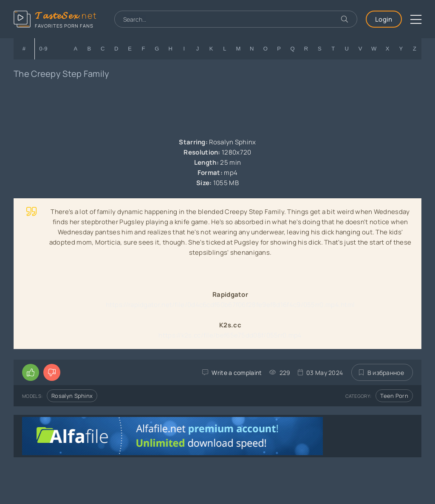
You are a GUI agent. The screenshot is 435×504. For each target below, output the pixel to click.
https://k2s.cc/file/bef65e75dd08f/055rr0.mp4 (230, 335)
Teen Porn (394, 396)
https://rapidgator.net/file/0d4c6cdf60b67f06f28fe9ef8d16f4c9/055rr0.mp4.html (230, 304)
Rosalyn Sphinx (72, 396)
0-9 (43, 48)
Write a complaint (237, 373)
